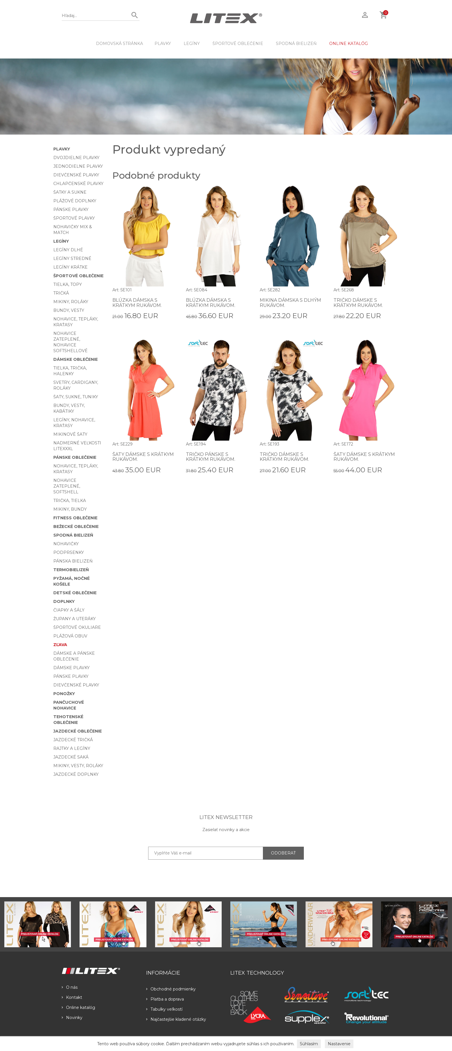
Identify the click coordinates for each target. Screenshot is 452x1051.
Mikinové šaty (70, 434)
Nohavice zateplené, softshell (66, 486)
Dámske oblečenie (75, 359)
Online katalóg (78, 1007)
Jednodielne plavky (78, 166)
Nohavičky (66, 543)
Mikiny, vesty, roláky (78, 765)
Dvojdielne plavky (76, 157)
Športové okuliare (77, 627)
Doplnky (64, 601)
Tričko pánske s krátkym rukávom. (211, 457)
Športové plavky (74, 218)
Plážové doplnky (74, 200)
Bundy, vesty (68, 310)
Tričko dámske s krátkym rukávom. (358, 302)
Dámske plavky (71, 667)
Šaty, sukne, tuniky (75, 396)
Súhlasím (309, 1043)
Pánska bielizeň (73, 561)
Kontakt (72, 997)
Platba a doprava (165, 999)
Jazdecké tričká (73, 739)
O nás (70, 987)
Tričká (61, 293)
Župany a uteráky (74, 618)
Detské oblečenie (75, 592)
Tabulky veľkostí (164, 1009)
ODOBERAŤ (283, 853)
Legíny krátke (70, 267)
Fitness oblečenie (75, 517)
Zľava (60, 644)
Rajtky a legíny (71, 748)
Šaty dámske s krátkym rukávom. (143, 457)
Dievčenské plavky (76, 175)
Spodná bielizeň (296, 43)
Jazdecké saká (70, 757)
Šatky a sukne (69, 192)
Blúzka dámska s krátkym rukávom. (137, 302)
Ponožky (64, 693)
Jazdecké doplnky (76, 774)
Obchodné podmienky (171, 989)
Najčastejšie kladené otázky (176, 1019)
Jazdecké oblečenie (77, 731)
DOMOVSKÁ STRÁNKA (119, 43)
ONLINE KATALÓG (348, 43)
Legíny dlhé (68, 249)
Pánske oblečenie (74, 457)
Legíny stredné (72, 258)
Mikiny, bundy (70, 509)
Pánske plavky (70, 209)
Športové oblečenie (237, 43)
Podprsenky (68, 552)
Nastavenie (339, 1043)
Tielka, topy (67, 284)
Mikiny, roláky (70, 301)
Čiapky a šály (68, 610)
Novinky (72, 1017)
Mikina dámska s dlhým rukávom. (290, 302)
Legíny (192, 43)
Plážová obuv (70, 636)
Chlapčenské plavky (78, 183)
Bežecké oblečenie (76, 526)
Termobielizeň (71, 569)
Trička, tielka (69, 500)
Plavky (163, 43)
